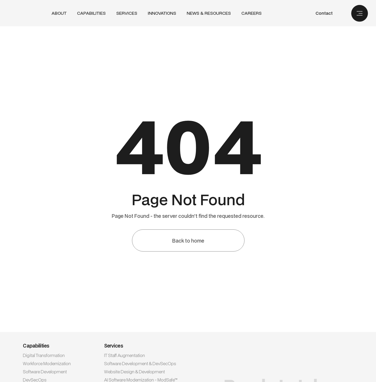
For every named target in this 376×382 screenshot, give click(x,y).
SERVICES (126, 13)
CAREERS (251, 13)
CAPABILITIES (91, 13)
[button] (91, 13)
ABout (59, 13)
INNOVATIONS (162, 13)
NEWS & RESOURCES (209, 13)
